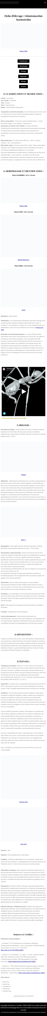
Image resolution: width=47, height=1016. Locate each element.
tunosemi (16, 418)
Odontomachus (6, 418)
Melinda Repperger (23, 260)
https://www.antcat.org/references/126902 (32, 973)
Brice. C (23, 540)
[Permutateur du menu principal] (45, 3)
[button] (41, 3)
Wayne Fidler (23, 51)
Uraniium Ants (23, 802)
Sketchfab (23, 418)
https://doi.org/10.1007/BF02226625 (12, 950)
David (23, 310)
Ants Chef (23, 844)
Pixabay (23, 475)
